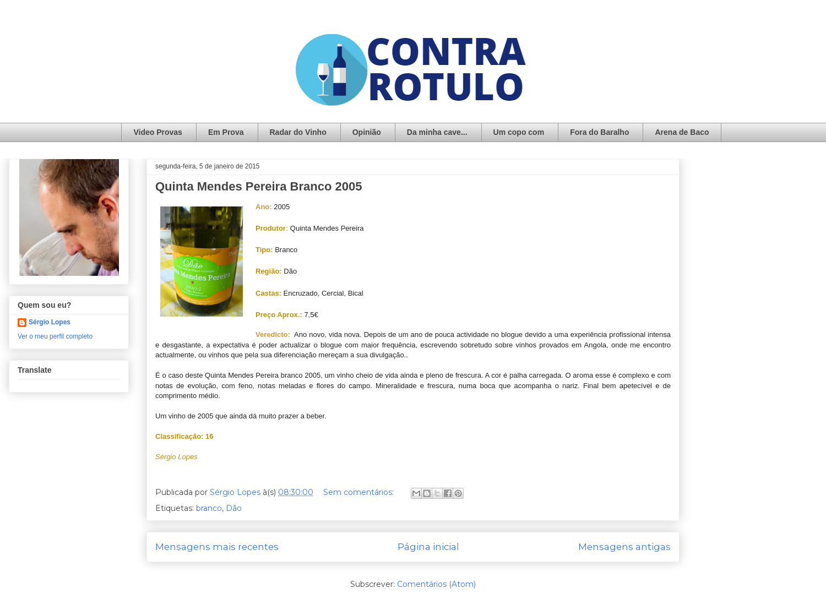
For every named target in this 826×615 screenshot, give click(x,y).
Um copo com (519, 132)
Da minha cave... (437, 132)
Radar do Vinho (298, 132)
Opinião (366, 132)
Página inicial (428, 546)
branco (209, 508)
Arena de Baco (682, 132)
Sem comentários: (359, 492)
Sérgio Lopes (49, 322)
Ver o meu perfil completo (55, 336)
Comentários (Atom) (436, 584)
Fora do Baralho (599, 132)
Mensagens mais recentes (217, 546)
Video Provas (157, 132)
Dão (234, 508)
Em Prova (226, 132)
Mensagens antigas (624, 546)
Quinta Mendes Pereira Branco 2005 (258, 186)
